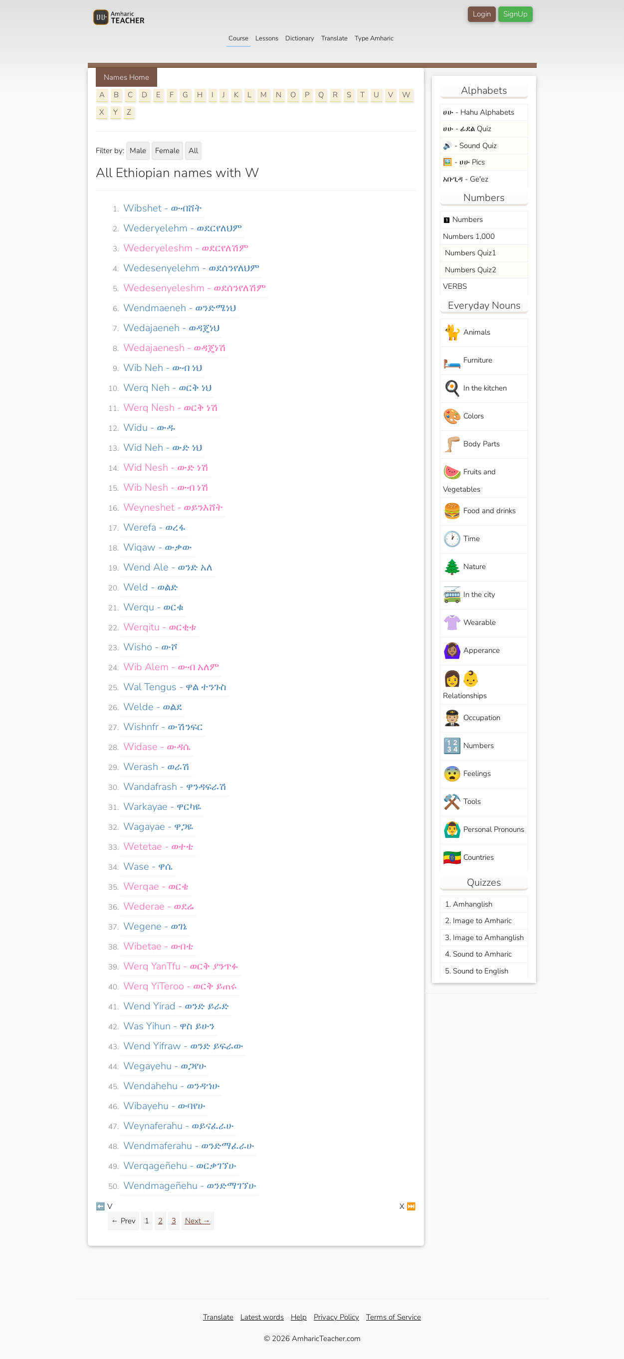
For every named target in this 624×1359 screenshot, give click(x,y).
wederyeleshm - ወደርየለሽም (185, 248)
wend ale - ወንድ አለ (167, 567)
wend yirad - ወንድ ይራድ (176, 1006)
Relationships (465, 685)
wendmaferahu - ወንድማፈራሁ (188, 1146)
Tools (462, 802)
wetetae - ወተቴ (158, 846)
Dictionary (299, 38)
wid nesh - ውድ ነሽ (165, 467)
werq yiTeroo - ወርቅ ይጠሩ (180, 986)
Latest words (262, 1317)
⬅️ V (104, 1206)
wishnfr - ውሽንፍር (163, 727)
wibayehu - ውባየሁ (164, 1106)
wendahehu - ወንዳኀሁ (171, 1086)
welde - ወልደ (152, 707)
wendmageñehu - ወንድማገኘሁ (189, 1185)
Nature (464, 567)
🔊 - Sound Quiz (470, 146)
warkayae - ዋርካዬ (162, 806)
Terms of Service (393, 1317)
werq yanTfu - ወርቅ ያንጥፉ (180, 966)
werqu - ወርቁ (153, 607)
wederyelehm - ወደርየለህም (182, 228)
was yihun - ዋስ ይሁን (168, 1026)
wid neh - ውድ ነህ (162, 447)
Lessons (266, 38)
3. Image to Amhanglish (483, 938)
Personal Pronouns (483, 830)
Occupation (471, 718)
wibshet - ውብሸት (162, 208)
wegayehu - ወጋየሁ (164, 1066)
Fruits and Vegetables (469, 478)
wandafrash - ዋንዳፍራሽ (174, 786)
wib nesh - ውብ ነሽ (165, 487)
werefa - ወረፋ (154, 527)
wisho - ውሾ (150, 647)
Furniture (467, 361)
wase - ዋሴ (148, 866)
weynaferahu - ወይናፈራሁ (178, 1126)
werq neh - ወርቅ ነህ (167, 387)
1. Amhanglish (467, 904)
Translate (334, 38)
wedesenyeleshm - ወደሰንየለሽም (194, 288)
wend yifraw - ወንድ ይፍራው (183, 1046)
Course (238, 38)
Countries (468, 858)
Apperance (471, 651)
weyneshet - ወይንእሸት (173, 507)
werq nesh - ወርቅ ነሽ (170, 407)
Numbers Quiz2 (469, 270)
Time (461, 539)
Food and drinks (479, 511)
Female (167, 151)
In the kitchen (475, 389)
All (193, 151)
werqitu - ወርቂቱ (160, 627)
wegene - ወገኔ (155, 926)
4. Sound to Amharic (477, 954)
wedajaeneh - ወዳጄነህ (171, 328)
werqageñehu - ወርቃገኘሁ (179, 1165)
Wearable (469, 623)
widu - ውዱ (149, 427)
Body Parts (471, 444)
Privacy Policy (336, 1317)
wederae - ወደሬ (158, 906)
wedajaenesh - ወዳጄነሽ (174, 348)
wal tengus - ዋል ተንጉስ (174, 687)
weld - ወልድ (150, 587)
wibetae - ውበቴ (158, 946)
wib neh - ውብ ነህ (162, 368)
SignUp (515, 14)
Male (138, 151)
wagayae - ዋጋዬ (158, 826)
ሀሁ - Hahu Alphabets (478, 112)
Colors (463, 416)
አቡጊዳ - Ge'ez (465, 179)
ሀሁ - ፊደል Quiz (467, 129)
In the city (469, 595)
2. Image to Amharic (477, 921)
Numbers (463, 219)
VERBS (455, 286)
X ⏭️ (408, 1206)
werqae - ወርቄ (156, 886)
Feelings (467, 774)
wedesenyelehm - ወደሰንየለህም (191, 268)
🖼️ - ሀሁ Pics (464, 162)
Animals (466, 333)
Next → (197, 1221)
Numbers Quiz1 (469, 253)
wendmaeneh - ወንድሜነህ (179, 308)
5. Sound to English (475, 971)
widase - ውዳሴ (157, 747)
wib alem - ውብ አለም (171, 667)
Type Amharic (374, 38)
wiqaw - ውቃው (157, 547)
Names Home (126, 77)
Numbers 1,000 (469, 236)
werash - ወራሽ (156, 767)
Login (482, 14)
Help (299, 1317)
